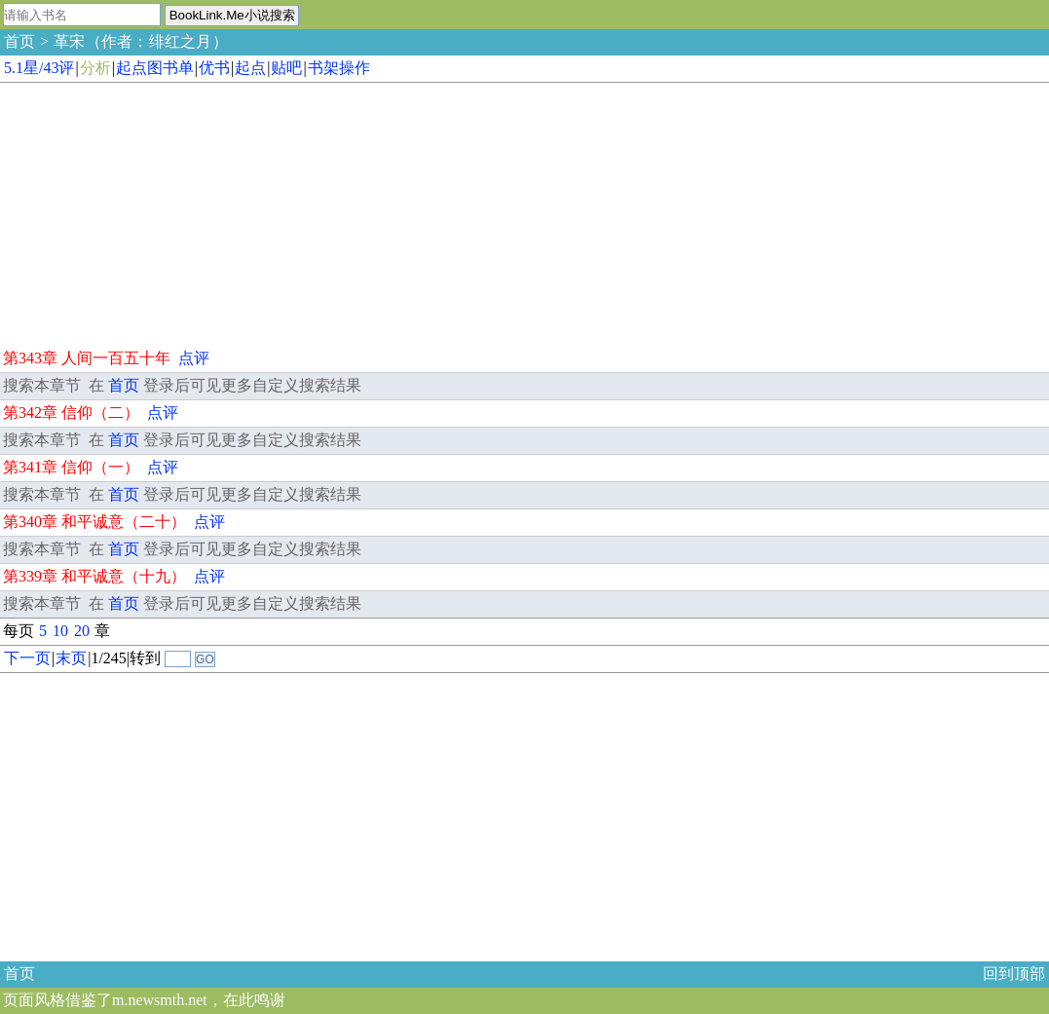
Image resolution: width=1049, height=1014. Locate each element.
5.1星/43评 (39, 67)
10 (60, 630)
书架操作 (339, 67)
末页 (71, 658)
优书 (214, 67)
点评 (193, 358)
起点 (250, 67)
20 (82, 630)
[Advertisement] (146, 212)
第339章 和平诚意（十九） (94, 576)
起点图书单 (155, 67)
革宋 (69, 41)
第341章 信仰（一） (71, 467)
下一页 (27, 658)
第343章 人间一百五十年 (86, 358)
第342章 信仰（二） (71, 412)
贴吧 (286, 67)
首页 (19, 41)
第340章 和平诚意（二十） (94, 521)
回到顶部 (1014, 973)
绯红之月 (180, 41)
